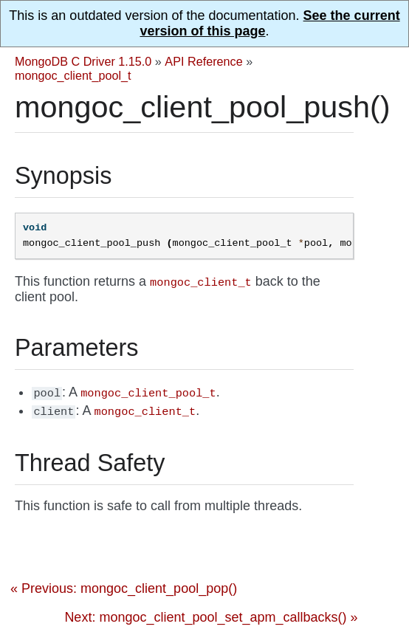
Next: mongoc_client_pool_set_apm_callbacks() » (210, 617)
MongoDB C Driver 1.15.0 (83, 61)
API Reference (203, 61)
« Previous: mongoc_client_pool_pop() (123, 588)
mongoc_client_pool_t (73, 75)
